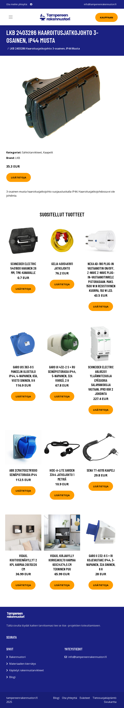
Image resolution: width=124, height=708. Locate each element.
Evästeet (85, 698)
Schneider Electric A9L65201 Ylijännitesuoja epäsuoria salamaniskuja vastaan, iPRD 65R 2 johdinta (101, 380)
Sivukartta (110, 702)
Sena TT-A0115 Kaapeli (101, 470)
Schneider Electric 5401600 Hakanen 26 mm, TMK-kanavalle (23, 268)
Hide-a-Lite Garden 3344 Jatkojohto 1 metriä (62, 474)
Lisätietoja (18, 177)
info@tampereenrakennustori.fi (100, 4)
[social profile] (31, 4)
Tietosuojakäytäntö (104, 698)
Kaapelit (48, 152)
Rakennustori (17, 657)
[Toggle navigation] (10, 17)
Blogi (12, 677)
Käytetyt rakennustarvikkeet (26, 670)
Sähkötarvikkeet (32, 152)
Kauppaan (106, 17)
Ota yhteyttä (69, 698)
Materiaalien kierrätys (22, 663)
